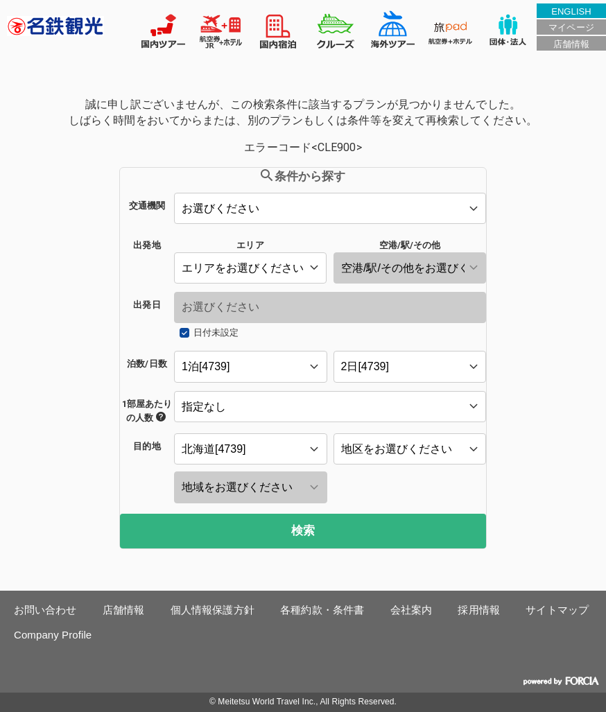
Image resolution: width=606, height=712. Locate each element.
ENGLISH (571, 11)
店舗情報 (571, 44)
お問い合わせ (45, 610)
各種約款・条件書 (322, 610)
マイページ (571, 27)
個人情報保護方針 (212, 610)
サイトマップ (557, 610)
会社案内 (411, 610)
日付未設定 (216, 332)
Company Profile (53, 635)
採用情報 (478, 610)
